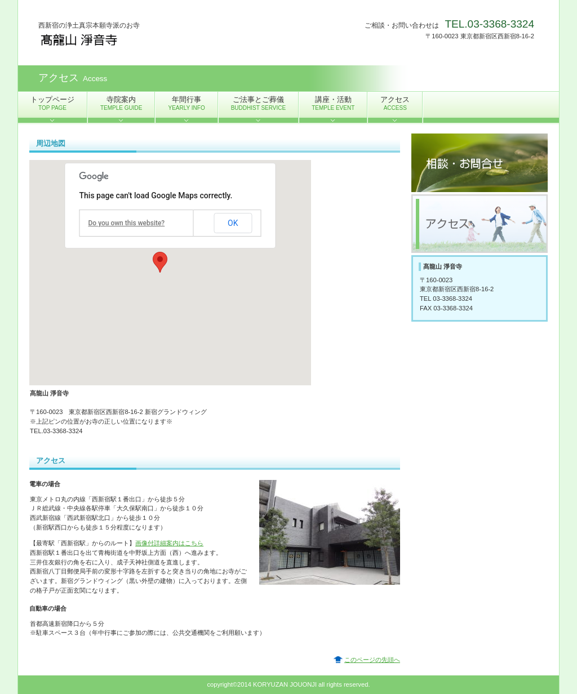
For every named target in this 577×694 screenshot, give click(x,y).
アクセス (479, 223)
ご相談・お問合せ (479, 163)
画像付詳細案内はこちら (169, 543)
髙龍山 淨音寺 (151, 40)
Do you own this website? (126, 223)
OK (233, 223)
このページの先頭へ (372, 659)
